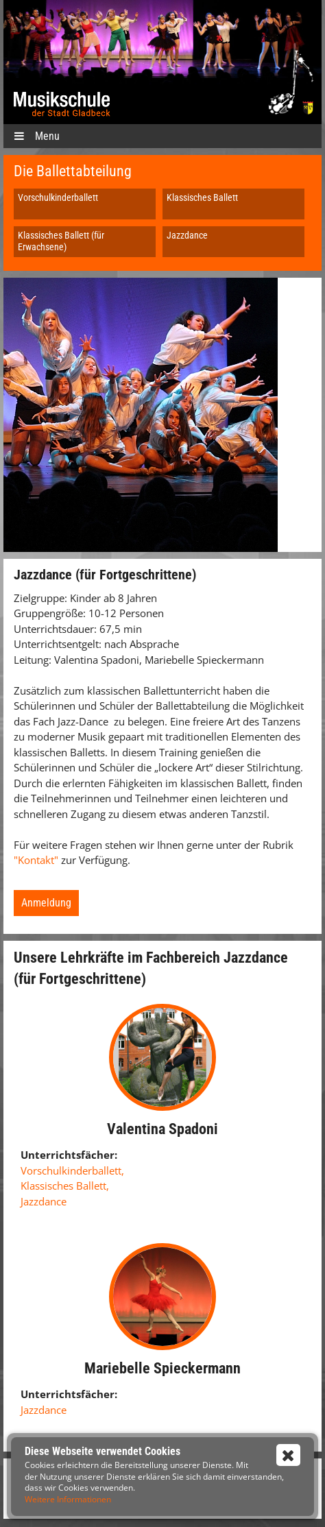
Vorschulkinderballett (58, 197)
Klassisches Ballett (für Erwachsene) (61, 241)
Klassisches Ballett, (65, 1185)
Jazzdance (187, 235)
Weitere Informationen (68, 1499)
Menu (37, 136)
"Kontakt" (37, 860)
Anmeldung (46, 902)
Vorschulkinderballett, (72, 1170)
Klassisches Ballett (202, 197)
